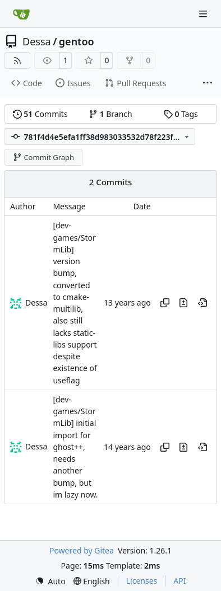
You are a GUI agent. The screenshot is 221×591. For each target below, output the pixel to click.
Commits (40, 114)
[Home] (21, 14)
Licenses (142, 580)
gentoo (76, 41)
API (179, 580)
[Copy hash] (164, 302)
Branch (110, 114)
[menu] (50, 581)
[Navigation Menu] (204, 13)
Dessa (36, 41)
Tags (181, 114)
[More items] (208, 83)
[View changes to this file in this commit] (183, 302)
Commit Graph (43, 157)
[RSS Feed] (17, 60)
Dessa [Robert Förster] (36, 302)
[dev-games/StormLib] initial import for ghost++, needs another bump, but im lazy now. (75, 447)
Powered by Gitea (81, 550)
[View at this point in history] (202, 302)
